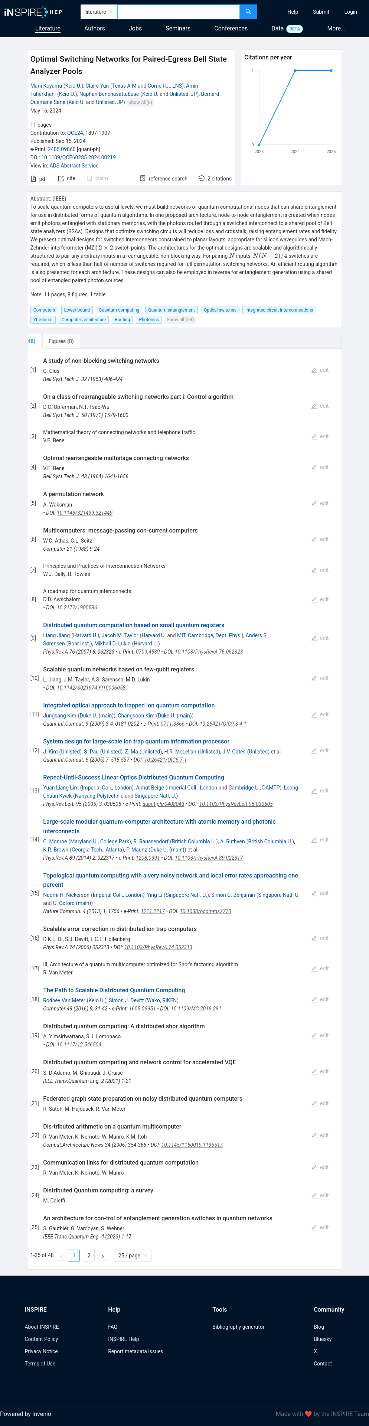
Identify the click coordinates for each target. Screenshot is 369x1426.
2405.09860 (62, 149)
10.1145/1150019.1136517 (191, 1145)
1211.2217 (153, 911)
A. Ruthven (232, 841)
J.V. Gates (233, 752)
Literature (48, 28)
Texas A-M (124, 86)
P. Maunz (136, 850)
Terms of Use (40, 1364)
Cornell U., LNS (165, 86)
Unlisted (70, 752)
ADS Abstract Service (73, 166)
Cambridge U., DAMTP (254, 788)
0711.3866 (173, 724)
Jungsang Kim (59, 716)
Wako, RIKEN (162, 1000)
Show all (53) (180, 319)
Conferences (231, 28)
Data (277, 28)
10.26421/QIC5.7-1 (165, 760)
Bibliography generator (238, 1327)
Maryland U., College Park (99, 841)
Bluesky (323, 1339)
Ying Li (155, 895)
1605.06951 (142, 1009)
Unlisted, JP (183, 94)
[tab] (51, 341)
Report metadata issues (135, 1351)
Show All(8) (140, 102)
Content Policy (41, 1339)
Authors (94, 28)
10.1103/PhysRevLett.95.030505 (236, 804)
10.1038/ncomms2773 (205, 911)
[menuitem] (293, 12)
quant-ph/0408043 (163, 804)
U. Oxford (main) (72, 903)
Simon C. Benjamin (233, 895)
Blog (319, 1327)
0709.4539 (148, 652)
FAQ (112, 1327)
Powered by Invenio (25, 1413)
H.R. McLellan (180, 752)
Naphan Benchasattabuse (109, 94)
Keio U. (73, 86)
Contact (323, 1364)
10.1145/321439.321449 (84, 513)
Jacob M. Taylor (120, 635)
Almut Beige (150, 788)
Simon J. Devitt (126, 1000)
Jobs (135, 28)
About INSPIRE (42, 1327)
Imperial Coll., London (107, 788)
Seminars (178, 28)
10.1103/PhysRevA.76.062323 (209, 652)
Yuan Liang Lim (61, 788)
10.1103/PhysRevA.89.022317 (209, 858)
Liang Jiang (56, 635)
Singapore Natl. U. (155, 796)
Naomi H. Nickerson (66, 895)
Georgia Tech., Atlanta (97, 850)
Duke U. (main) (96, 716)
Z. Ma (131, 752)
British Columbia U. (194, 841)
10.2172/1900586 (77, 608)
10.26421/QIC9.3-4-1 (223, 724)
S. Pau (91, 752)
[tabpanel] (184, 809)
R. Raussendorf (151, 841)
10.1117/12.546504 (79, 1045)
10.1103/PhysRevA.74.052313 (158, 947)
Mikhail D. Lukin (112, 644)
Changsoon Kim (136, 716)
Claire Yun (97, 86)
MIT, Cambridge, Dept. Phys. (209, 635)
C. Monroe (55, 841)
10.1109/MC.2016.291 (196, 1009)
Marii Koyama (46, 86)
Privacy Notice (41, 1351)
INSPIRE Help (123, 1339)
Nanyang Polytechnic (99, 796)
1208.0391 (148, 858)
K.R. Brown (55, 850)
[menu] (314, 12)
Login (350, 12)
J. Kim (50, 752)
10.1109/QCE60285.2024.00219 (78, 157)
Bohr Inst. (79, 644)
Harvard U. (85, 635)
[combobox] (178, 11)
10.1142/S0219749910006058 (91, 688)
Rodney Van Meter (64, 1000)
